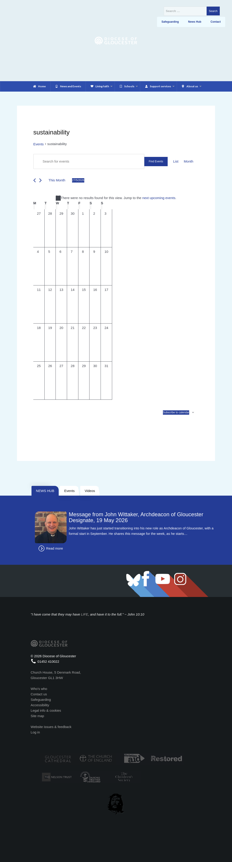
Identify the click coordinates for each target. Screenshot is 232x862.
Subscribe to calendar (176, 412)
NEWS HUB (45, 491)
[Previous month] (34, 180)
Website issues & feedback (51, 727)
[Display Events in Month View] (188, 161)
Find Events (156, 161)
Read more (54, 548)
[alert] (116, 198)
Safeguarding (41, 699)
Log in (35, 732)
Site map (37, 716)
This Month (56, 180)
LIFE (84, 614)
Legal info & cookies (46, 710)
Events (38, 144)
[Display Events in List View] (175, 161)
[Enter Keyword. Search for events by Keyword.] (88, 161)
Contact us (39, 694)
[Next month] (40, 180)
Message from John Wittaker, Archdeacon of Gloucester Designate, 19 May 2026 (136, 517)
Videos (90, 491)
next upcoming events (158, 198)
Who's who (39, 689)
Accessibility (40, 705)
